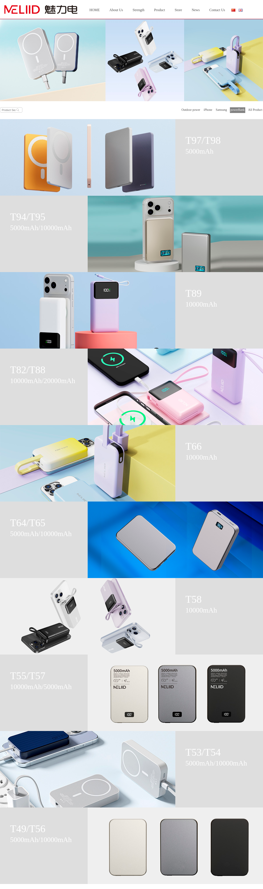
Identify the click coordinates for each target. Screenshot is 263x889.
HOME (94, 10)
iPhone (208, 109)
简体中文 (233, 11)
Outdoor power (190, 109)
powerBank (238, 109)
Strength (138, 10)
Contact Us (217, 10)
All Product (255, 109)
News (196, 10)
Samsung (221, 109)
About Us (116, 10)
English (240, 10)
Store (178, 10)
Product (159, 10)
